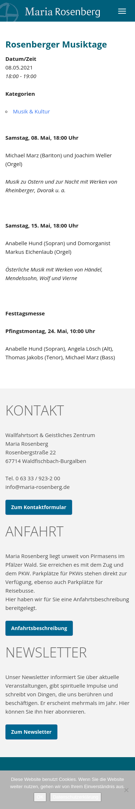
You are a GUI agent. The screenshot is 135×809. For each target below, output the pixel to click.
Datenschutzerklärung (75, 797)
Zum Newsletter (31, 731)
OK (40, 797)
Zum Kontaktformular (38, 507)
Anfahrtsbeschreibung (39, 628)
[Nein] (126, 790)
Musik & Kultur (31, 111)
